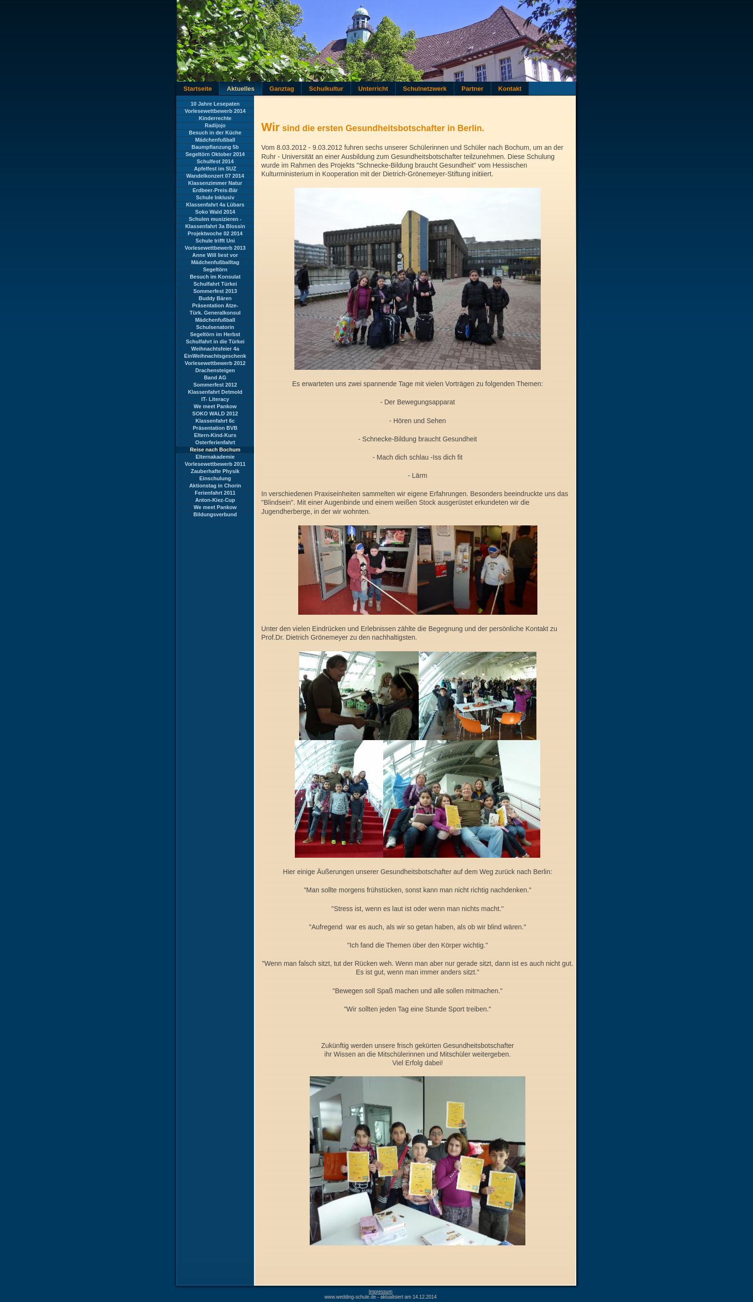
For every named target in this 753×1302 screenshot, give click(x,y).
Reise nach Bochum (215, 449)
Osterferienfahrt (215, 442)
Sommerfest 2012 (215, 385)
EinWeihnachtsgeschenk (215, 356)
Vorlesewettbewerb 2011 (215, 464)
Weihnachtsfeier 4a (215, 349)
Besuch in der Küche (215, 132)
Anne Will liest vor (215, 255)
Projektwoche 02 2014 (215, 233)
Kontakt (510, 88)
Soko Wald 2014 (215, 212)
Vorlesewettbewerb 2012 (215, 363)
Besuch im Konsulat (215, 277)
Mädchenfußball (215, 140)
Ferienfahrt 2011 (215, 493)
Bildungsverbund (215, 514)
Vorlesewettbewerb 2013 (215, 248)
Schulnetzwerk (425, 88)
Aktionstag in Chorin (215, 485)
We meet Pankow (215, 406)
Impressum (380, 1291)
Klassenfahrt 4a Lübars (215, 204)
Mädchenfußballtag (215, 262)
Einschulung (215, 478)
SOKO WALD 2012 (215, 413)
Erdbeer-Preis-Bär (215, 190)
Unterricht (373, 88)
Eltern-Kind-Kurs (215, 435)
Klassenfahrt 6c (215, 421)
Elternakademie (214, 457)
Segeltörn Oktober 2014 (215, 154)
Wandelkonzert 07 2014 (215, 176)
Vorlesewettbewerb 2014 (215, 111)
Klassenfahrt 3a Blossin (215, 226)
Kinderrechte (215, 118)
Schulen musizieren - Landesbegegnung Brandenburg (215, 219)
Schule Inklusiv (215, 197)
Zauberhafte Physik (215, 471)
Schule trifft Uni (215, 240)
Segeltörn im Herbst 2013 (215, 334)
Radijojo (215, 125)
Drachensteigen (215, 370)
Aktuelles (241, 88)
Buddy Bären (215, 298)
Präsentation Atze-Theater (215, 306)
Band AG (215, 377)
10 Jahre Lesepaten (215, 104)
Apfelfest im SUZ (215, 168)
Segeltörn (215, 269)
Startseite (197, 88)
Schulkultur (326, 88)
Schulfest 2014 (214, 161)
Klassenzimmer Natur (215, 183)
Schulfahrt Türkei (215, 284)
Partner (473, 88)
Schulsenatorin (215, 327)
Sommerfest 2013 (215, 291)
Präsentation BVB (215, 428)
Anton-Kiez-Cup (215, 500)
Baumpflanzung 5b (215, 147)
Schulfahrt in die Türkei (215, 341)
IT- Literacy (215, 399)
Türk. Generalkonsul (215, 313)
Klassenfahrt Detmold (215, 392)
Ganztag (281, 88)
